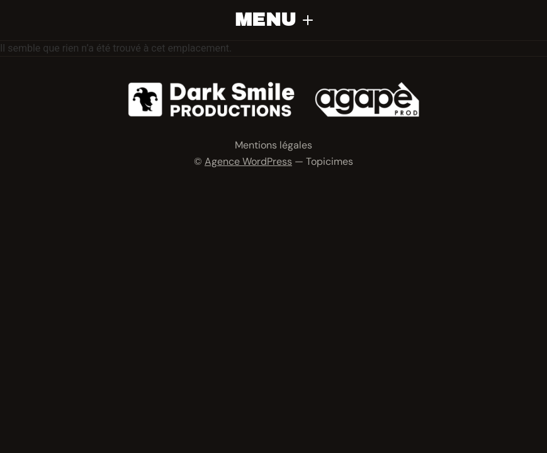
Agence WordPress (248, 161)
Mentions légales (273, 145)
